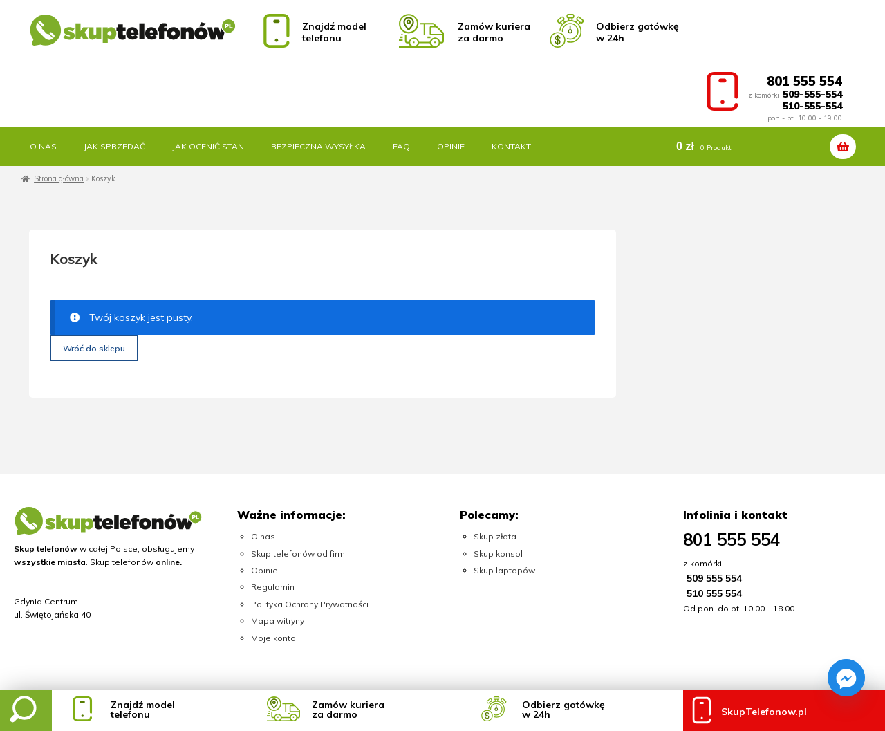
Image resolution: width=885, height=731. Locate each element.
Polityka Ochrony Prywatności (310, 604)
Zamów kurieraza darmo (348, 709)
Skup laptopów (504, 570)
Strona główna (59, 178)
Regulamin (273, 587)
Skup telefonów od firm (298, 553)
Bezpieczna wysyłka (318, 146)
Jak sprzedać (114, 146)
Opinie (451, 146)
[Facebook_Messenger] (846, 677)
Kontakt (511, 146)
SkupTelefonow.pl (764, 711)
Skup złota (495, 536)
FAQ (401, 146)
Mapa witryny (277, 621)
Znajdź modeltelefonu (143, 709)
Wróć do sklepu (94, 348)
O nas (43, 146)
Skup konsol (498, 553)
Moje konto (273, 638)
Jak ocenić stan (208, 146)
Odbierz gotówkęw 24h (563, 709)
